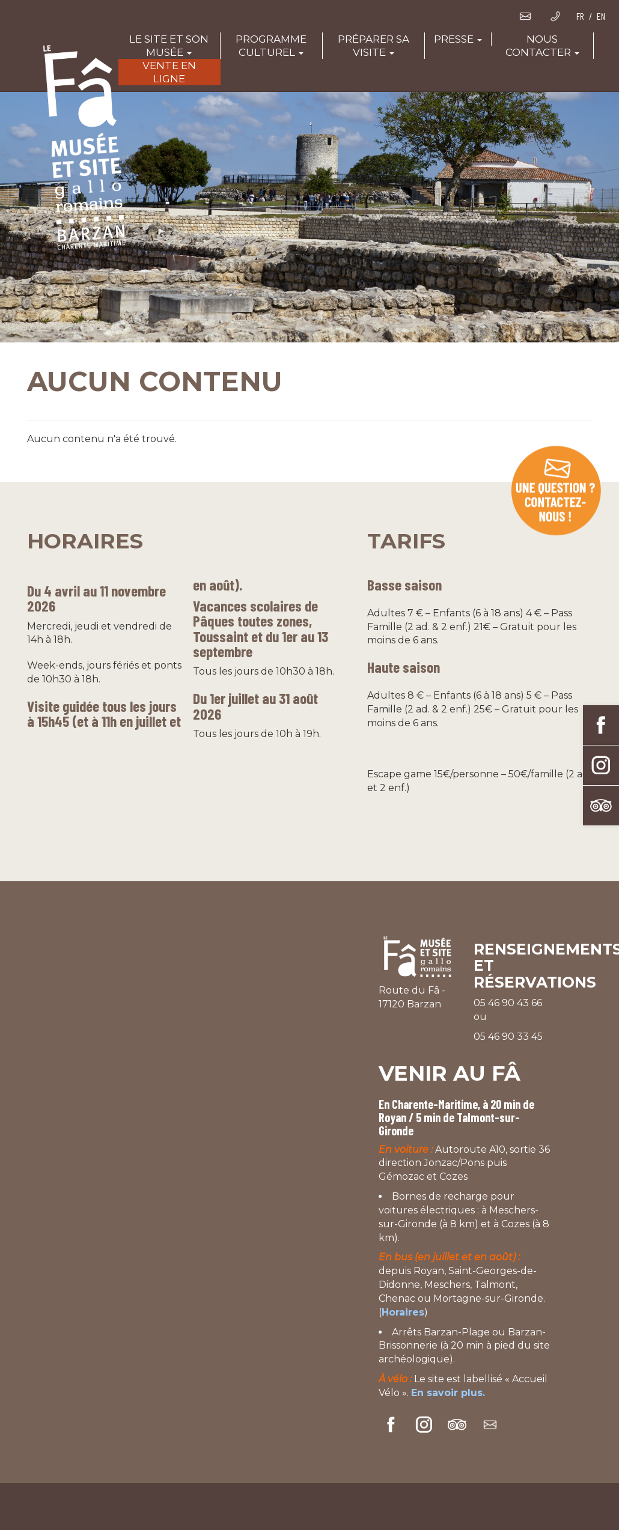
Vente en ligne (169, 72)
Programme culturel (271, 45)
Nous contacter (542, 45)
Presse (458, 39)
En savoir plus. (448, 1392)
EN (601, 16)
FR (580, 16)
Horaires (403, 1312)
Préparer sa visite (373, 45)
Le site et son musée (169, 45)
